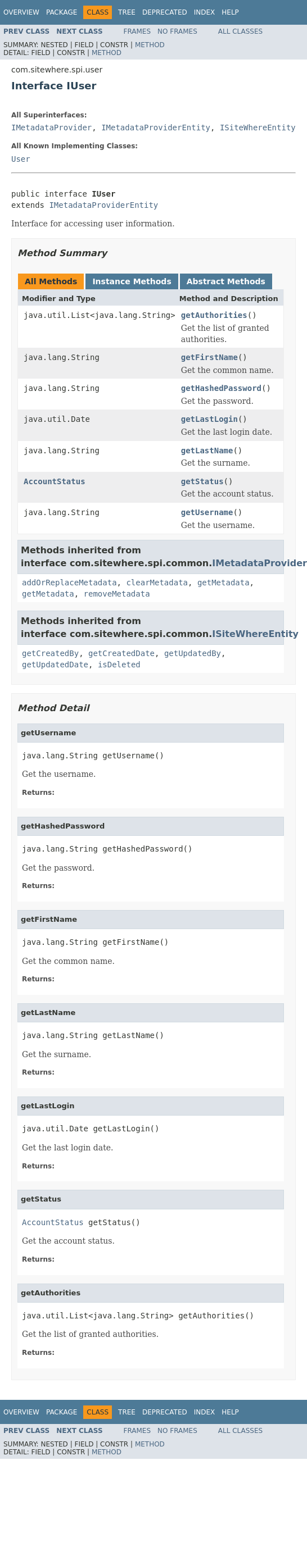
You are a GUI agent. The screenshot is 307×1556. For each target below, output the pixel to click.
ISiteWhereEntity (258, 127)
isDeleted (119, 664)
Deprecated (164, 12)
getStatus (202, 481)
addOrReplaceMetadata (69, 582)
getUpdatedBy (192, 653)
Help (230, 12)
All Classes (240, 31)
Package (61, 12)
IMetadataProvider (51, 127)
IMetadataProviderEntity (155, 127)
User (20, 158)
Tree (127, 12)
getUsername (207, 512)
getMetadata (223, 582)
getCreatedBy (50, 653)
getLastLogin (209, 419)
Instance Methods (131, 281)
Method (150, 45)
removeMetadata (117, 593)
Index (204, 12)
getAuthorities (214, 315)
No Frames (177, 31)
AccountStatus (54, 481)
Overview (21, 12)
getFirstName (209, 357)
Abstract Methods (226, 281)
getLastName (207, 450)
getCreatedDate (121, 653)
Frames (137, 31)
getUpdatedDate (55, 664)
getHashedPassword (221, 388)
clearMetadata (157, 582)
